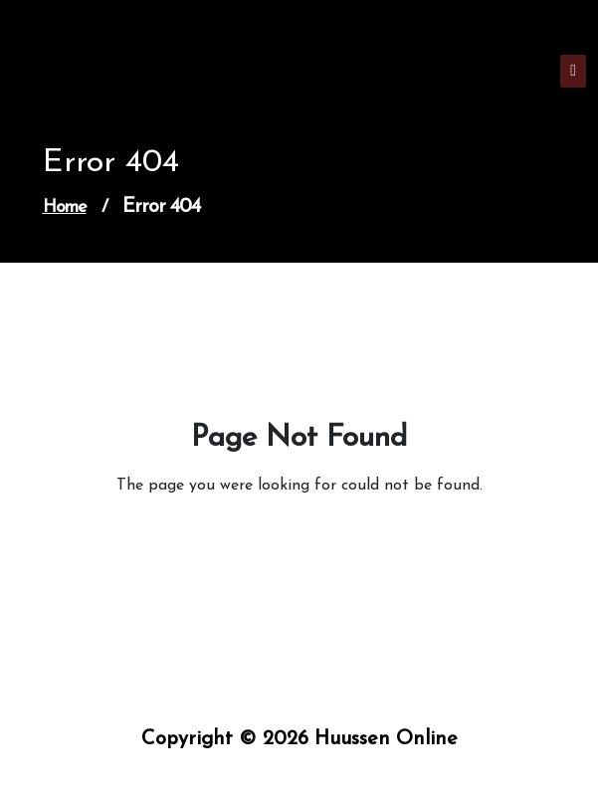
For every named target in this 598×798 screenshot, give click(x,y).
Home (65, 207)
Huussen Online (97, 79)
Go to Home (292, 541)
